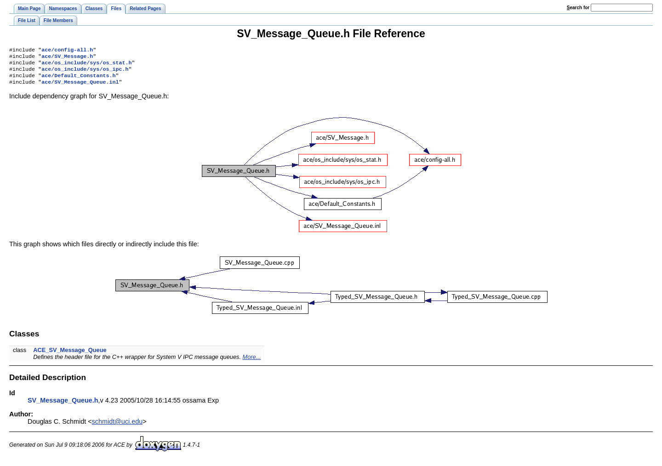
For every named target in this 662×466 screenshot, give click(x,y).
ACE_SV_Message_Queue (69, 355)
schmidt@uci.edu (117, 427)
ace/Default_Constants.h (78, 80)
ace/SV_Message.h (67, 58)
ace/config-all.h (67, 50)
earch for (578, 7)
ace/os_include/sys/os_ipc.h (84, 72)
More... (252, 362)
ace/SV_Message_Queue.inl (80, 87)
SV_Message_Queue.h (63, 405)
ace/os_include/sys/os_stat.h (86, 65)
